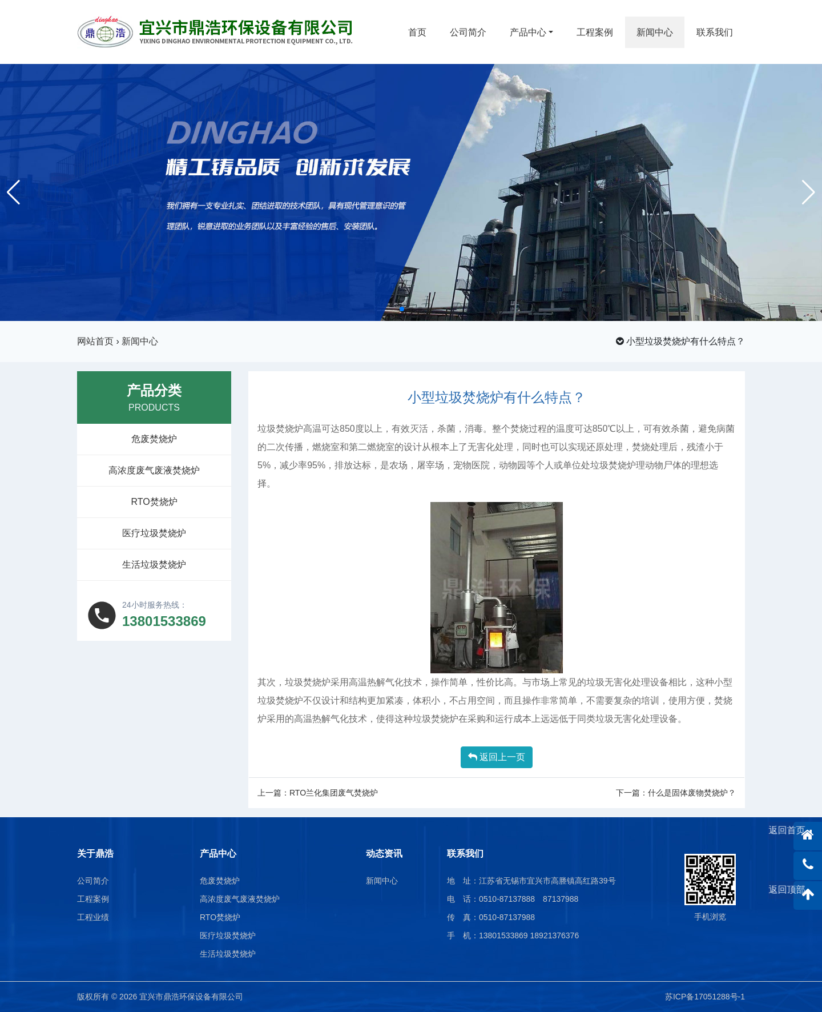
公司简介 (468, 32)
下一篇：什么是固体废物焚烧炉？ (676, 792)
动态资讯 (384, 853)
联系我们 (714, 32)
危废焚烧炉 (154, 439)
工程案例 (595, 32)
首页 (417, 32)
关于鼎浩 (95, 853)
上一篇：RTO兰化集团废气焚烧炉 (317, 792)
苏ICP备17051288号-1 (705, 996)
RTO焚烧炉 (154, 502)
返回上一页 (496, 757)
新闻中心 (654, 32)
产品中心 (528, 32)
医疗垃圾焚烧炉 (154, 533)
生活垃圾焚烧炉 (154, 564)
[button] (402, 309)
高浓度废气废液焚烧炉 (154, 470)
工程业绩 (93, 917)
